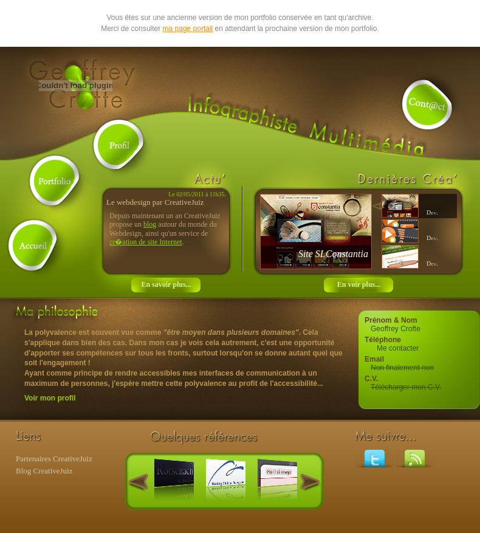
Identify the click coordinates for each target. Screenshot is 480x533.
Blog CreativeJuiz (44, 470)
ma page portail (188, 28)
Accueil (34, 245)
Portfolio (55, 181)
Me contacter (398, 348)
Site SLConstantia (333, 254)
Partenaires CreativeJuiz (54, 458)
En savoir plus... (166, 284)
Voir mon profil (49, 398)
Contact (428, 105)
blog (149, 224)
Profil (119, 145)
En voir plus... (358, 284)
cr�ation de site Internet (145, 242)
